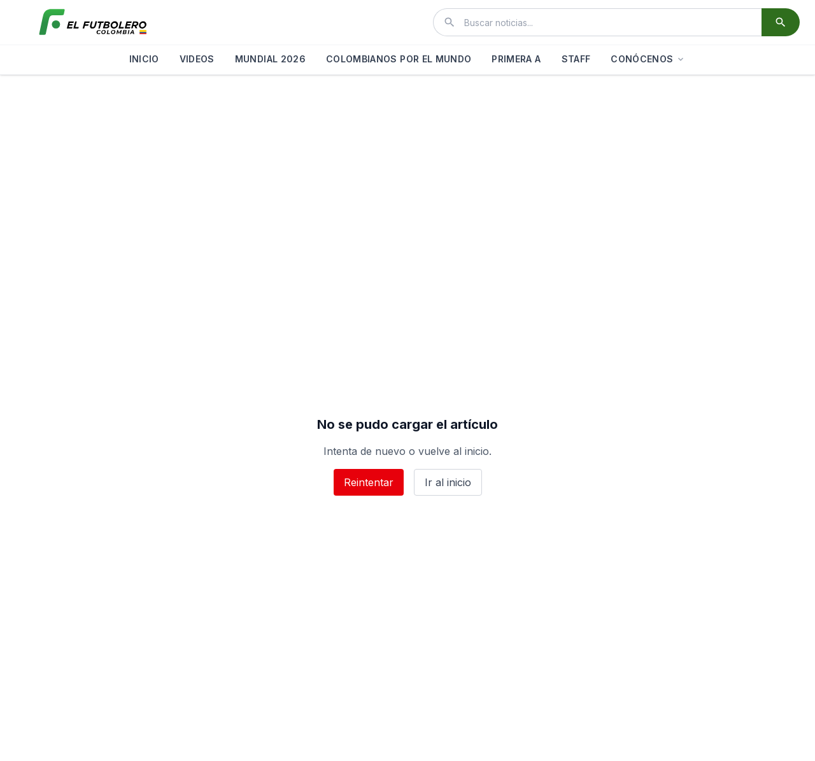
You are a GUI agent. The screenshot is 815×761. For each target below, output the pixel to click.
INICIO (144, 58)
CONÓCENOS (648, 58)
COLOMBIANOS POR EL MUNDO (398, 58)
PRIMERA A (516, 58)
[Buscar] (781, 22)
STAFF (576, 58)
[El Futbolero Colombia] (93, 22)
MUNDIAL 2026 (270, 58)
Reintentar (368, 482)
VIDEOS (197, 58)
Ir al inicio (448, 482)
